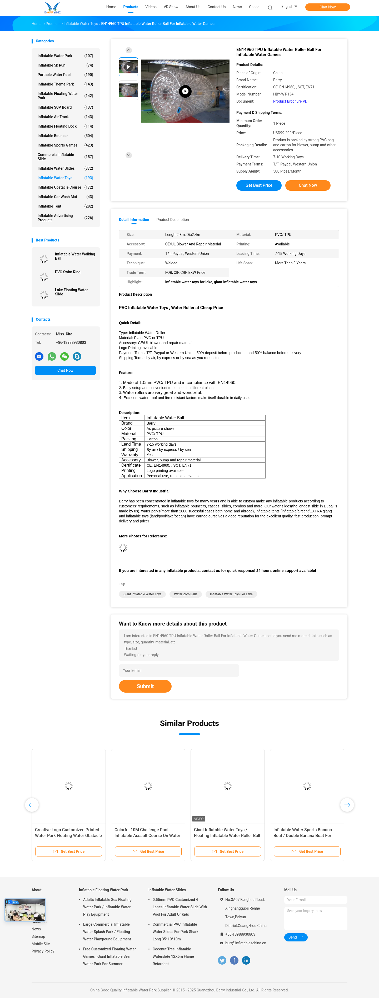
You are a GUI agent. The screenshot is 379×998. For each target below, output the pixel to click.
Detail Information (134, 220)
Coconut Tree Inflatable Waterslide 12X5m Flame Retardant (173, 956)
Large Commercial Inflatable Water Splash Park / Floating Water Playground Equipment (107, 931)
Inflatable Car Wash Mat (65, 196)
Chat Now (328, 7)
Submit (145, 686)
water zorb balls (185, 594)
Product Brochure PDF (291, 101)
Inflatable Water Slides (65, 168)
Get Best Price (259, 185)
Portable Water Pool (65, 74)
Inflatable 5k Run (65, 65)
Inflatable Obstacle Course (65, 187)
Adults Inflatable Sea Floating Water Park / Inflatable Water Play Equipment (107, 907)
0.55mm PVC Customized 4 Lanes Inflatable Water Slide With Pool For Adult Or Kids (180, 907)
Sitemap (38, 936)
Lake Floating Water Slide (71, 292)
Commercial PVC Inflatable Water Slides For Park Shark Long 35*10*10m (175, 931)
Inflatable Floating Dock (65, 126)
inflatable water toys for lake (231, 594)
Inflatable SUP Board (65, 107)
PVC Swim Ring (68, 272)
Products (39, 907)
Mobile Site (41, 944)
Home (37, 900)
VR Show (39, 914)
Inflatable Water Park (65, 55)
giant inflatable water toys (142, 594)
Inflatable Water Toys (65, 177)
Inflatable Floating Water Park (65, 96)
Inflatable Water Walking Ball (75, 256)
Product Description (172, 220)
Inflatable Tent (65, 206)
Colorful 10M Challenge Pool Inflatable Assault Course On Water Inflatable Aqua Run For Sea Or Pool (148, 835)
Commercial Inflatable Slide (65, 157)
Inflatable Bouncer (65, 135)
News (36, 929)
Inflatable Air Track (65, 116)
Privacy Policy (43, 951)
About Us (39, 922)
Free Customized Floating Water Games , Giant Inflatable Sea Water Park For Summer (109, 956)
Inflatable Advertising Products (65, 218)
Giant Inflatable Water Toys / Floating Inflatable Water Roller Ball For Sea (227, 835)
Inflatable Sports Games (65, 145)
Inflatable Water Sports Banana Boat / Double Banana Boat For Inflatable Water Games (302, 835)
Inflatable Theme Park (65, 84)
